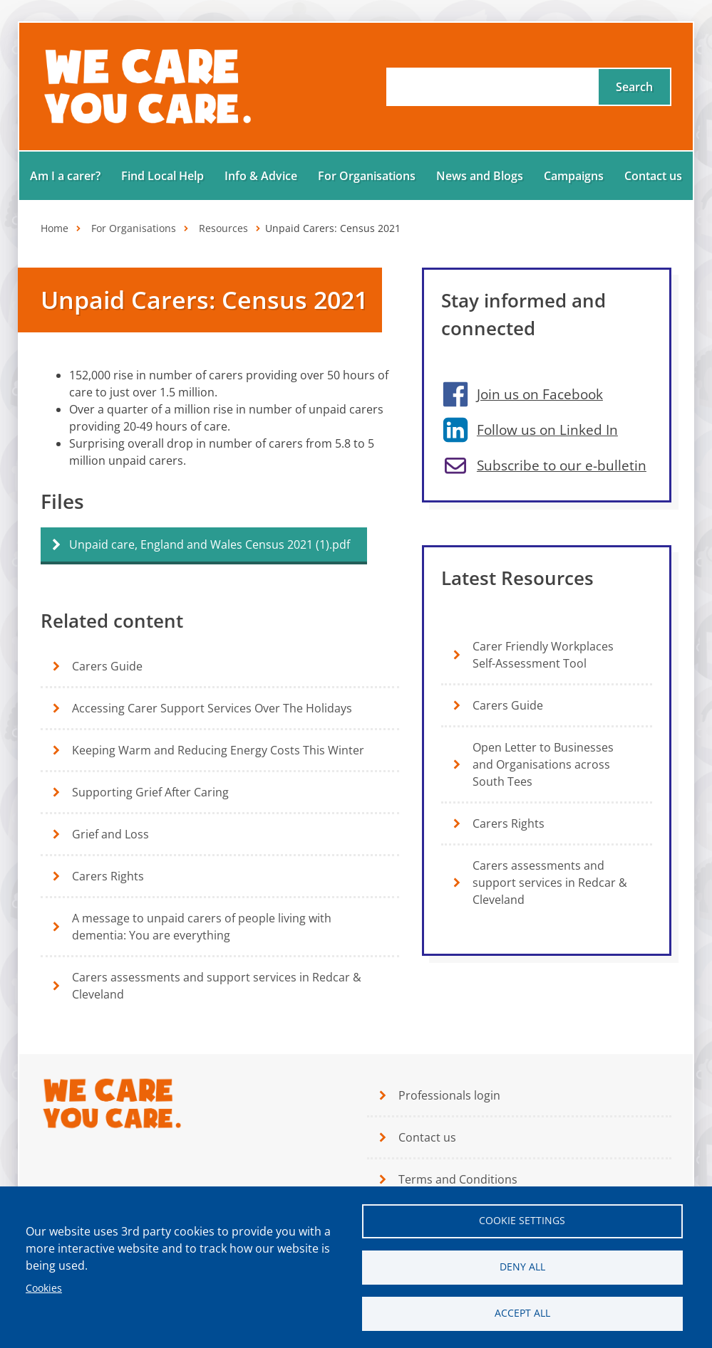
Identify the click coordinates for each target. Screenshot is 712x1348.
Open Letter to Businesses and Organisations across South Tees (543, 764)
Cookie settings (522, 1220)
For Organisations (367, 176)
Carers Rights (108, 876)
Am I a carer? (65, 176)
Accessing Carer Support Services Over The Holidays (212, 708)
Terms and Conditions (457, 1179)
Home (54, 228)
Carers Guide (107, 666)
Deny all (522, 1266)
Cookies (44, 1288)
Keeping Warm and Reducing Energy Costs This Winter (218, 750)
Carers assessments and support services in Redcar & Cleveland (216, 985)
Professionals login (449, 1095)
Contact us (653, 176)
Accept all (522, 1313)
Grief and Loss (110, 834)
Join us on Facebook (540, 394)
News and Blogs (479, 176)
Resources (223, 228)
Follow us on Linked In (547, 429)
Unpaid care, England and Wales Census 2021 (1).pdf (209, 544)
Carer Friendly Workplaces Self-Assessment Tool (543, 654)
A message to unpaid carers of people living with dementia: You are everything (201, 926)
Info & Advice (261, 176)
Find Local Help (162, 176)
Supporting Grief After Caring (150, 792)
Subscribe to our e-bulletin (561, 465)
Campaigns (574, 176)
